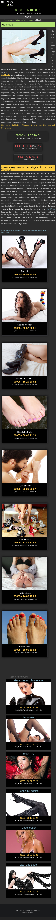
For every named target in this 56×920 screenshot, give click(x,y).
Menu (28, 17)
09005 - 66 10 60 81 (28, 10)
